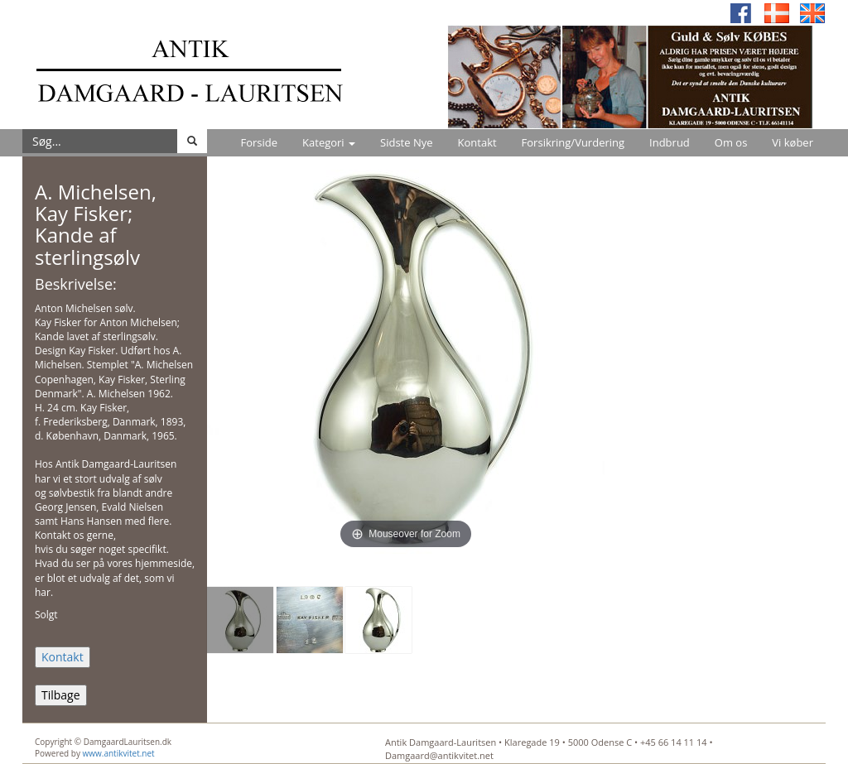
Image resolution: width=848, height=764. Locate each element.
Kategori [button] (328, 142)
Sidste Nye (406, 142)
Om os (731, 142)
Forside (258, 142)
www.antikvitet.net (119, 753)
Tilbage (60, 695)
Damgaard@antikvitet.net (439, 755)
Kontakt (477, 142)
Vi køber (792, 142)
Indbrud (669, 142)
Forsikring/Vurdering (573, 142)
